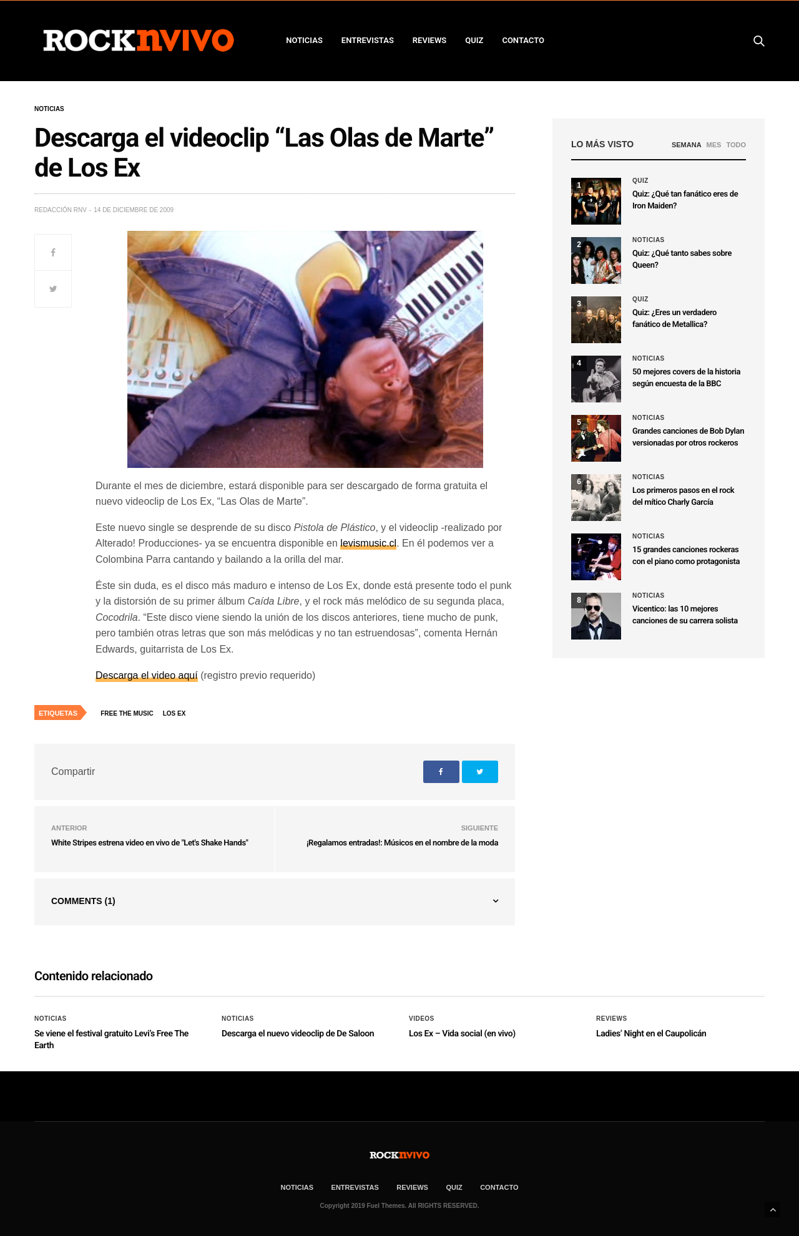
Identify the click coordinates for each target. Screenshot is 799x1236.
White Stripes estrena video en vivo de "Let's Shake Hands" (149, 843)
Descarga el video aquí (147, 675)
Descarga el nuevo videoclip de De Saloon (298, 1034)
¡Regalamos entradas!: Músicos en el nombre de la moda (402, 843)
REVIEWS (429, 40)
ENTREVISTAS (367, 40)
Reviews (611, 1019)
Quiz (474, 40)
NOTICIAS (304, 40)
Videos (421, 1019)
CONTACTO (523, 40)
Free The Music (126, 713)
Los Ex (174, 713)
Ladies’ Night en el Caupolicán (651, 1034)
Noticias (49, 109)
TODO (736, 144)
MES (714, 144)
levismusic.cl (368, 543)
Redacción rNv (60, 210)
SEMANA (687, 144)
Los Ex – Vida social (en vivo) (462, 1034)
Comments (83, 901)
